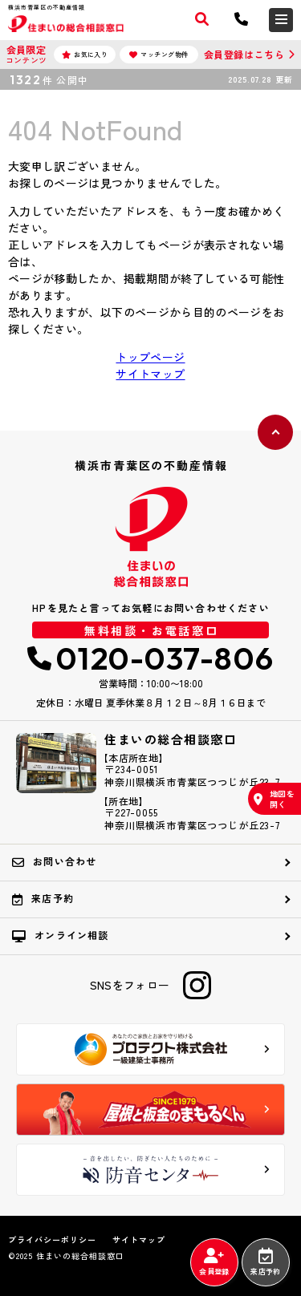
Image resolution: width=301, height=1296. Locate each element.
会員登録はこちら (244, 54)
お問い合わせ (54, 861)
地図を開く (274, 799)
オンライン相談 (60, 935)
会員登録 (214, 1262)
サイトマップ (150, 374)
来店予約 (265, 1262)
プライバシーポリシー (52, 1240)
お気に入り (85, 54)
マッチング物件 (159, 54)
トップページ (150, 357)
